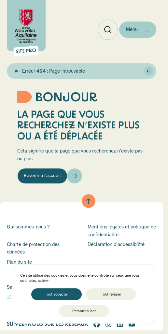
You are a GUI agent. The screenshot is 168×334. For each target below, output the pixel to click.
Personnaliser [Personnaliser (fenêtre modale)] (84, 310)
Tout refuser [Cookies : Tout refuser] (111, 294)
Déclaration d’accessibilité (116, 246)
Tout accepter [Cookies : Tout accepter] (56, 294)
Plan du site (19, 263)
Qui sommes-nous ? (28, 228)
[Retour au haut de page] (89, 203)
